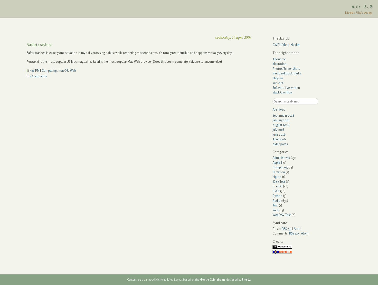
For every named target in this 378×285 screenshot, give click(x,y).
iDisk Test (279, 181)
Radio (277, 201)
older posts (280, 144)
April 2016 (279, 139)
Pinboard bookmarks (287, 73)
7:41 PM (33, 70)
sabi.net (278, 83)
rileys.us (278, 78)
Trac (275, 205)
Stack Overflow (283, 92)
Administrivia (281, 158)
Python (277, 196)
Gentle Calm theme (213, 279)
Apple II (278, 162)
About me (279, 59)
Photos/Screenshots (286, 69)
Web (73, 70)
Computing (49, 70)
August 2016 (281, 125)
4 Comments (37, 76)
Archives (279, 109)
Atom (297, 229)
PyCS (276, 191)
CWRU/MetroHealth (286, 45)
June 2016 (279, 134)
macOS (63, 70)
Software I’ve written (286, 88)
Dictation (279, 172)
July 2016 (278, 130)
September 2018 (283, 115)
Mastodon (279, 64)
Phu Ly (246, 279)
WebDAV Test (282, 215)
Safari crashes (39, 44)
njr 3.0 (363, 6)
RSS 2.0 (294, 233)
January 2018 (281, 120)
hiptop (277, 177)
